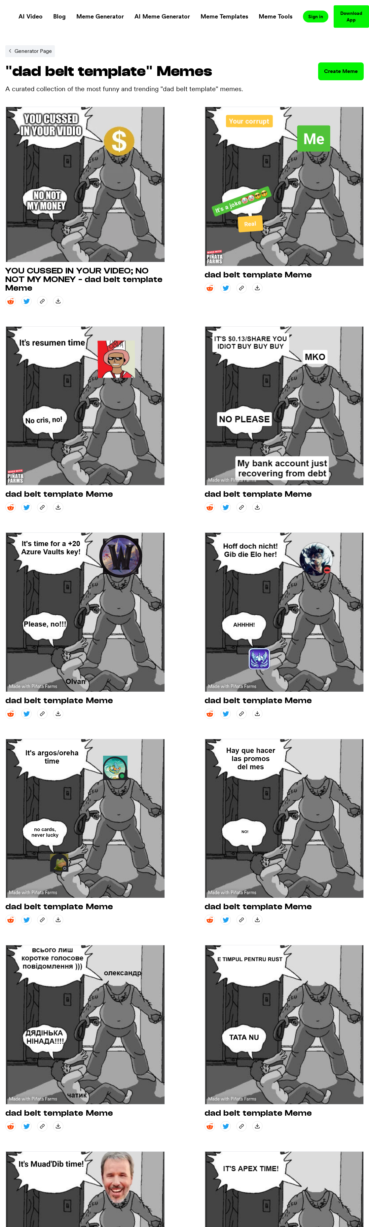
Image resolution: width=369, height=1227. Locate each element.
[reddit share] (10, 301)
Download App (351, 16)
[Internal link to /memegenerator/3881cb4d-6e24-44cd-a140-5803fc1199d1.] (30, 51)
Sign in (315, 16)
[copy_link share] (42, 301)
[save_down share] (58, 301)
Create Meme (341, 71)
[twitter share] (26, 301)
